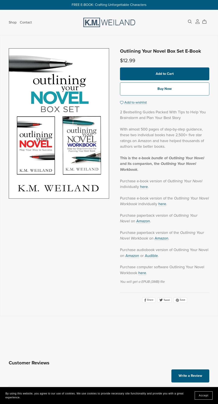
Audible (151, 255)
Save (180, 300)
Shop (13, 22)
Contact (26, 22)
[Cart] (206, 22)
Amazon (143, 221)
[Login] (197, 21)
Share (148, 300)
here (144, 186)
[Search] (190, 22)
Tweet (164, 300)
